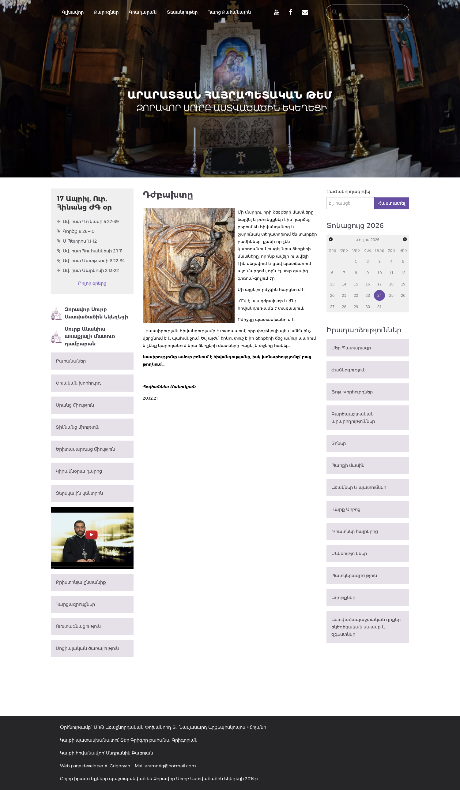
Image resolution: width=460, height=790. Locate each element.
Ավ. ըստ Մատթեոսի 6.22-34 (91, 260)
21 (344, 295)
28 (344, 306)
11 (391, 272)
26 (403, 295)
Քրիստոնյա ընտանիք (81, 582)
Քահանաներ (71, 361)
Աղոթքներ (343, 597)
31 (379, 306)
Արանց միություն (75, 405)
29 (356, 306)
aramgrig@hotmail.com (170, 766)
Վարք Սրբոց (345, 509)
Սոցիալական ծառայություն (87, 648)
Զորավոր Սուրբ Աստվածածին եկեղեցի (89, 313)
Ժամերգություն (348, 370)
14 (344, 284)
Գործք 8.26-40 (76, 231)
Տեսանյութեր (182, 12)
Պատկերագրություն (354, 575)
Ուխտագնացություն (78, 626)
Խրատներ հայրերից (354, 531)
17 (379, 284)
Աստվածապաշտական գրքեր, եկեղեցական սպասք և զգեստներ (366, 627)
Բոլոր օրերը (92, 283)
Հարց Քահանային (229, 12)
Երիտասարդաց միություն (85, 449)
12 (403, 272)
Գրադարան (142, 12)
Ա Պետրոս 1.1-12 (77, 241)
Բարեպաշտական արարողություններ (353, 417)
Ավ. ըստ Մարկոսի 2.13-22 (88, 270)
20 (332, 295)
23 (367, 295)
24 (379, 295)
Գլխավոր (73, 12)
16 (367, 284)
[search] (361, 12)
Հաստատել (391, 203)
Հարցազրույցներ (75, 604)
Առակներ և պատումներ (358, 487)
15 (356, 284)
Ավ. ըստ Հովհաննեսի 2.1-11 (90, 251)
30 (367, 306)
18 (391, 284)
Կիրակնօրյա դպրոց (79, 471)
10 (379, 272)
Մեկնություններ (349, 553)
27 (332, 306)
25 (391, 295)
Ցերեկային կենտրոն (79, 493)
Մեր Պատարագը (351, 348)
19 (403, 284)
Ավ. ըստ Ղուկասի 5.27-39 (88, 221)
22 (356, 295)
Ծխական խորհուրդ (78, 383)
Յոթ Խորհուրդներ (352, 392)
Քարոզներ (106, 12)
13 (332, 284)
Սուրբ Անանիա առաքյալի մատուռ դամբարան (83, 336)
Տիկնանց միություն (78, 427)
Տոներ (338, 443)
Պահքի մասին (347, 465)
